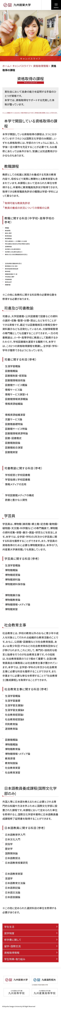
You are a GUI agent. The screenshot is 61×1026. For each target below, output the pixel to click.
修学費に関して (12, 939)
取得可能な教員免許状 (16, 203)
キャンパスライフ (21, 66)
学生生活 (9, 926)
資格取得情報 (40, 66)
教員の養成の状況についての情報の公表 (25, 207)
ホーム (6, 66)
